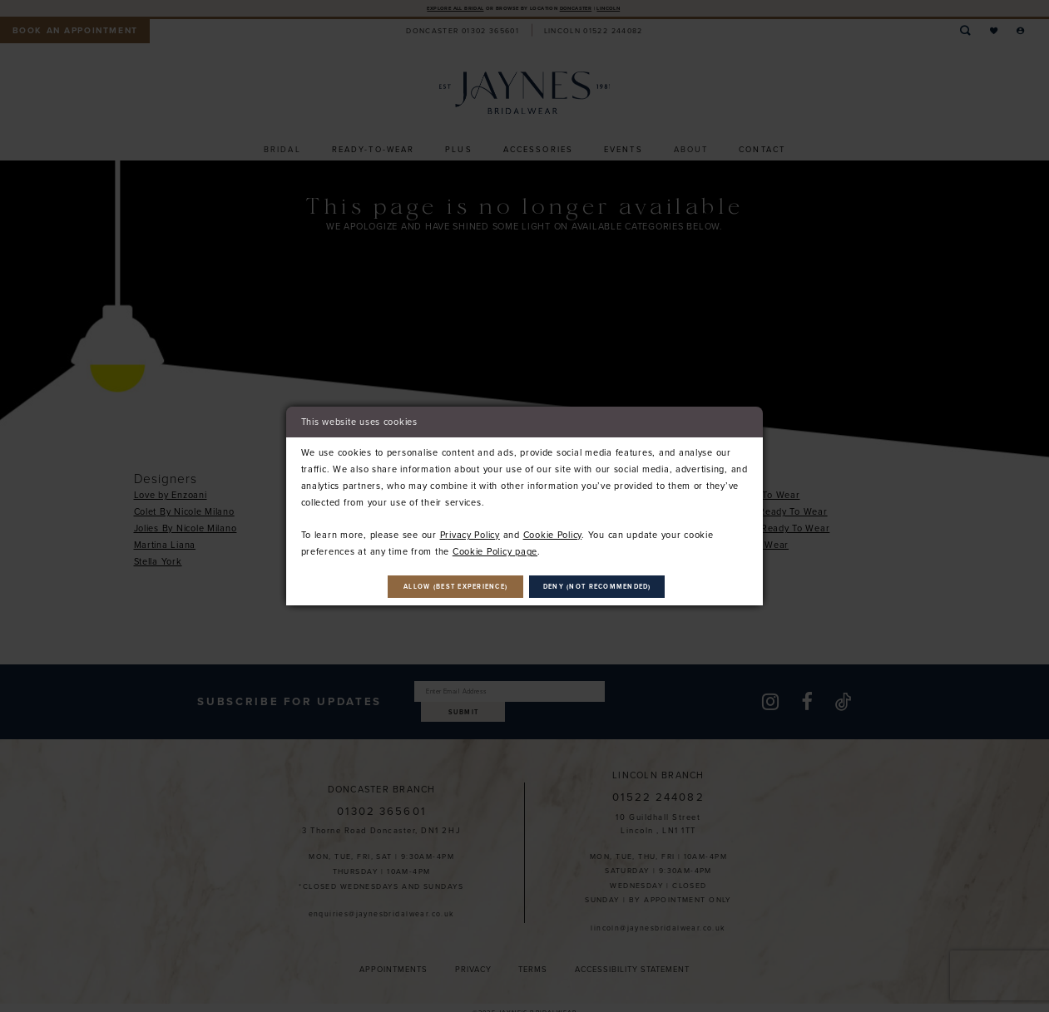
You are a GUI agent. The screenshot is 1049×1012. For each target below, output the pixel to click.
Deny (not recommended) (622, 586)
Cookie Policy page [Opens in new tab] (495, 548)
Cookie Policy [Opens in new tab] (552, 531)
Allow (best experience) (432, 586)
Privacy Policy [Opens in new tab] (470, 531)
